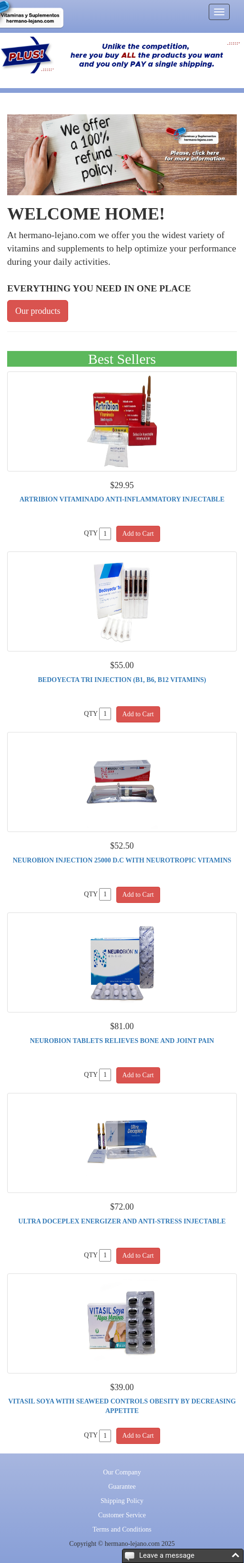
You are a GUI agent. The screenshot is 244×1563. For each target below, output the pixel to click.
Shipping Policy (122, 1500)
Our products (37, 311)
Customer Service (122, 1515)
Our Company (122, 1472)
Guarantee (122, 1486)
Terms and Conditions (121, 1529)
